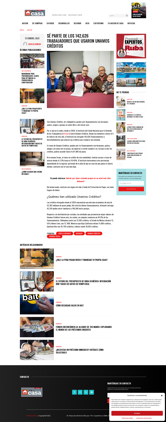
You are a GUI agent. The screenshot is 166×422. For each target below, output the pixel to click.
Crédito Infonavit (64, 233)
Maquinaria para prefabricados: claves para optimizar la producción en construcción (30, 78)
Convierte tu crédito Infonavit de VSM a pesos (135, 116)
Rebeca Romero (34, 44)
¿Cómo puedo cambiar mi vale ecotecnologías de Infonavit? (135, 129)
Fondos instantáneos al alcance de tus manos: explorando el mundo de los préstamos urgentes (84, 328)
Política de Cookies (127, 418)
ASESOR (135, 11)
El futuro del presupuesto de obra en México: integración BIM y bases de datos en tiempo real (32, 142)
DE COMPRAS (26, 71)
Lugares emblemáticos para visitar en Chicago (136, 142)
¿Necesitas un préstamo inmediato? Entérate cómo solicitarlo (80, 351)
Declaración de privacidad (143, 418)
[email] (131, 183)
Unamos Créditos (94, 233)
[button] (162, 395)
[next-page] (121, 164)
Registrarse (131, 189)
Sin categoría (132, 138)
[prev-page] (117, 164)
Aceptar (137, 413)
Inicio (22, 30)
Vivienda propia (54, 236)
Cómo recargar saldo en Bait (137, 15)
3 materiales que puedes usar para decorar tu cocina (135, 155)
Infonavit (66, 133)
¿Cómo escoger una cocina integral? (32, 173)
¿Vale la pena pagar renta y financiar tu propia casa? (32, 110)
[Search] (127, 15)
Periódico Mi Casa (32, 416)
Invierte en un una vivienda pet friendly (136, 103)
